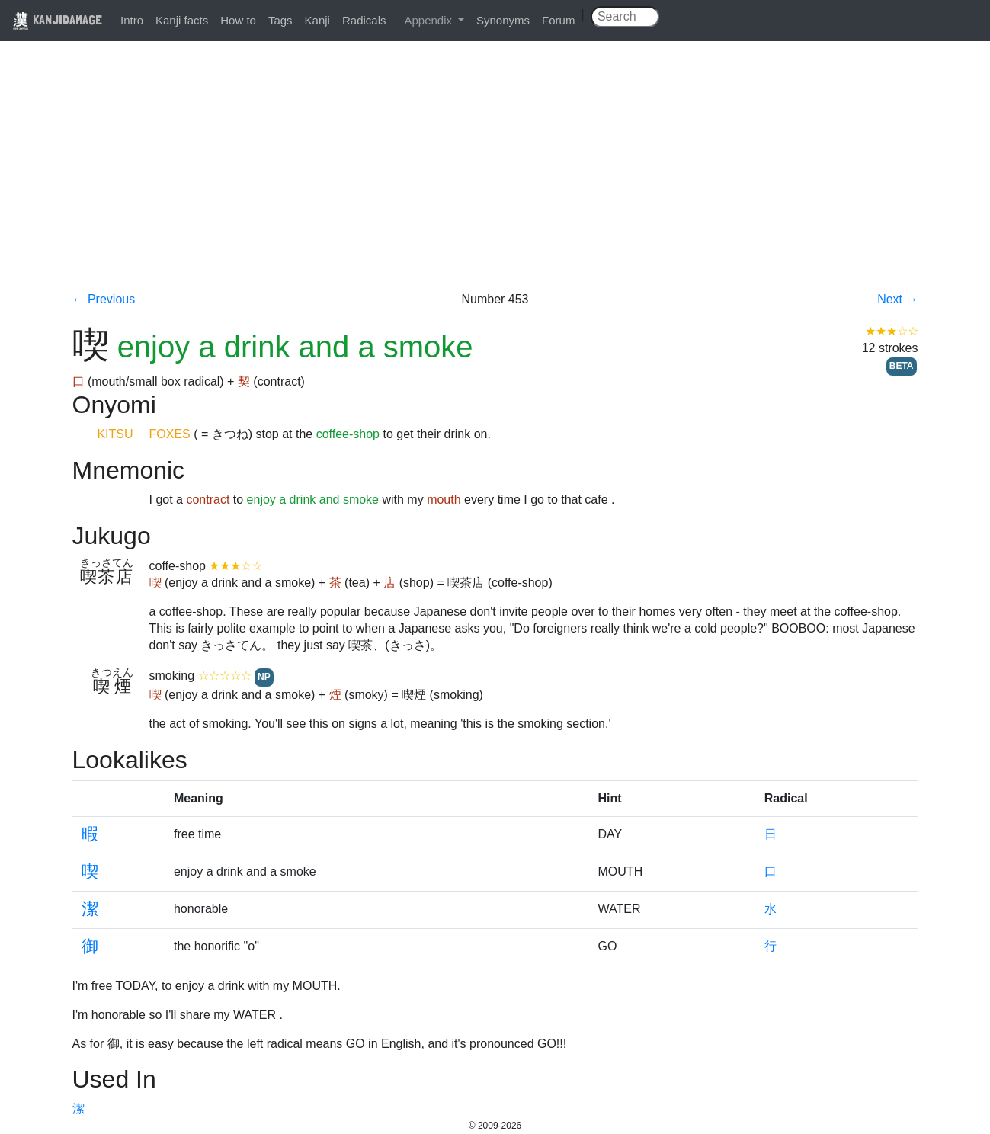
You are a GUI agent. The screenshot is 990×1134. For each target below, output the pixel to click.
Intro (131, 20)
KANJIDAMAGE (57, 19)
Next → (897, 299)
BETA (901, 365)
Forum (558, 20)
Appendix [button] (429, 20)
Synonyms (503, 20)
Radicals (364, 20)
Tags (280, 20)
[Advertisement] (495, 177)
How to (238, 20)
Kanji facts (181, 20)
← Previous (104, 299)
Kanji (317, 20)
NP (264, 676)
